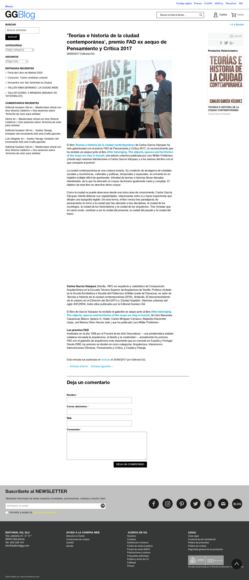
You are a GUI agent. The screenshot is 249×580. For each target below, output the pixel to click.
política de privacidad (45, 512)
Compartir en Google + (231, 43)
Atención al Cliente (75, 536)
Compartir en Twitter (226, 43)
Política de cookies (197, 546)
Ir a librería (236, 25)
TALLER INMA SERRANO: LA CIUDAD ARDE (33, 88)
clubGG (70, 543)
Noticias (105, 360)
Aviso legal (193, 536)
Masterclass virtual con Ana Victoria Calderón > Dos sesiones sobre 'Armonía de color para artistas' (33, 111)
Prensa (130, 566)
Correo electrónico (77, 407)
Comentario (74, 430)
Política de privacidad (198, 543)
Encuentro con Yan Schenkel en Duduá (30, 83)
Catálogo (131, 563)
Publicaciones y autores (138, 553)
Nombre (71, 395)
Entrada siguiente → (102, 366)
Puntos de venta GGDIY (138, 549)
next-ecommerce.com (29, 577)
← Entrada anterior (77, 366)
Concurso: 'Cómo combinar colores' (28, 78)
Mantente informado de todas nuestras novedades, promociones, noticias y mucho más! (55, 498)
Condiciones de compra (77, 540)
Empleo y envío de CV (138, 559)
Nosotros (131, 536)
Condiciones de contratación (202, 540)
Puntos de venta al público (140, 546)
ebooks (69, 546)
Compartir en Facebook (221, 43)
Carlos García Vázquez (219, 114)
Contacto (131, 540)
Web (69, 418)
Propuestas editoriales (138, 556)
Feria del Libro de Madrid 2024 (25, 73)
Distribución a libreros (137, 543)
